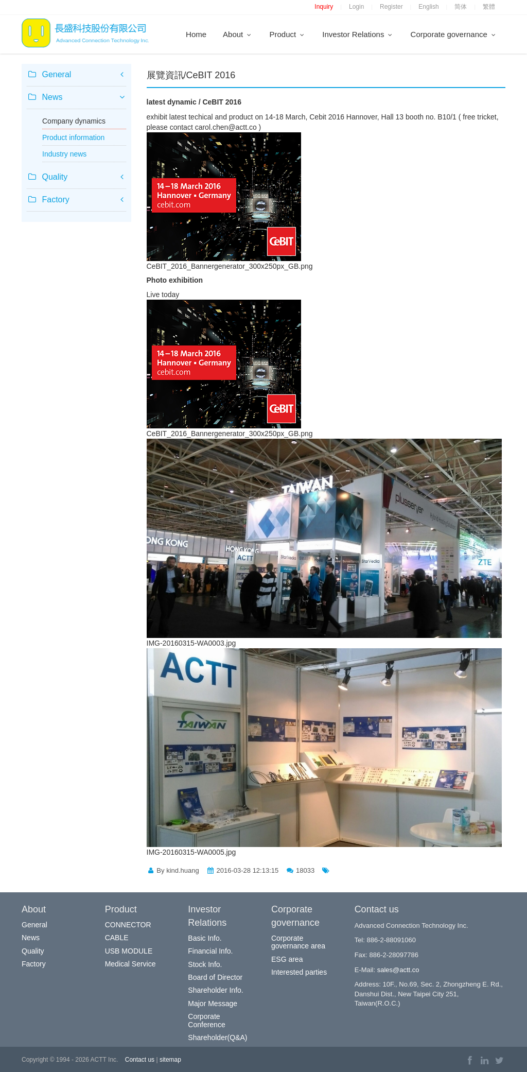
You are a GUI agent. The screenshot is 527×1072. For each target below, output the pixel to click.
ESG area (287, 959)
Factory (34, 964)
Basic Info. (204, 938)
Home (196, 34)
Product (287, 34)
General (34, 925)
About (238, 34)
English (428, 6)
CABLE (117, 937)
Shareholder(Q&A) (217, 1037)
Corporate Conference (206, 1020)
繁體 (489, 6)
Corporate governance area (298, 942)
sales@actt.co (398, 970)
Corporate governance (454, 34)
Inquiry (323, 6)
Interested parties (299, 972)
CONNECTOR (128, 925)
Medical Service (130, 964)
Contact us (139, 1059)
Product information (73, 137)
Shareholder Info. (215, 990)
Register (391, 6)
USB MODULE (129, 951)
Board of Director (215, 977)
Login (356, 6)
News (31, 937)
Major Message (212, 1003)
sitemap (170, 1059)
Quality (33, 951)
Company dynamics (74, 121)
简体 (460, 6)
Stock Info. (205, 964)
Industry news (64, 154)
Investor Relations (358, 34)
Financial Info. (210, 951)
